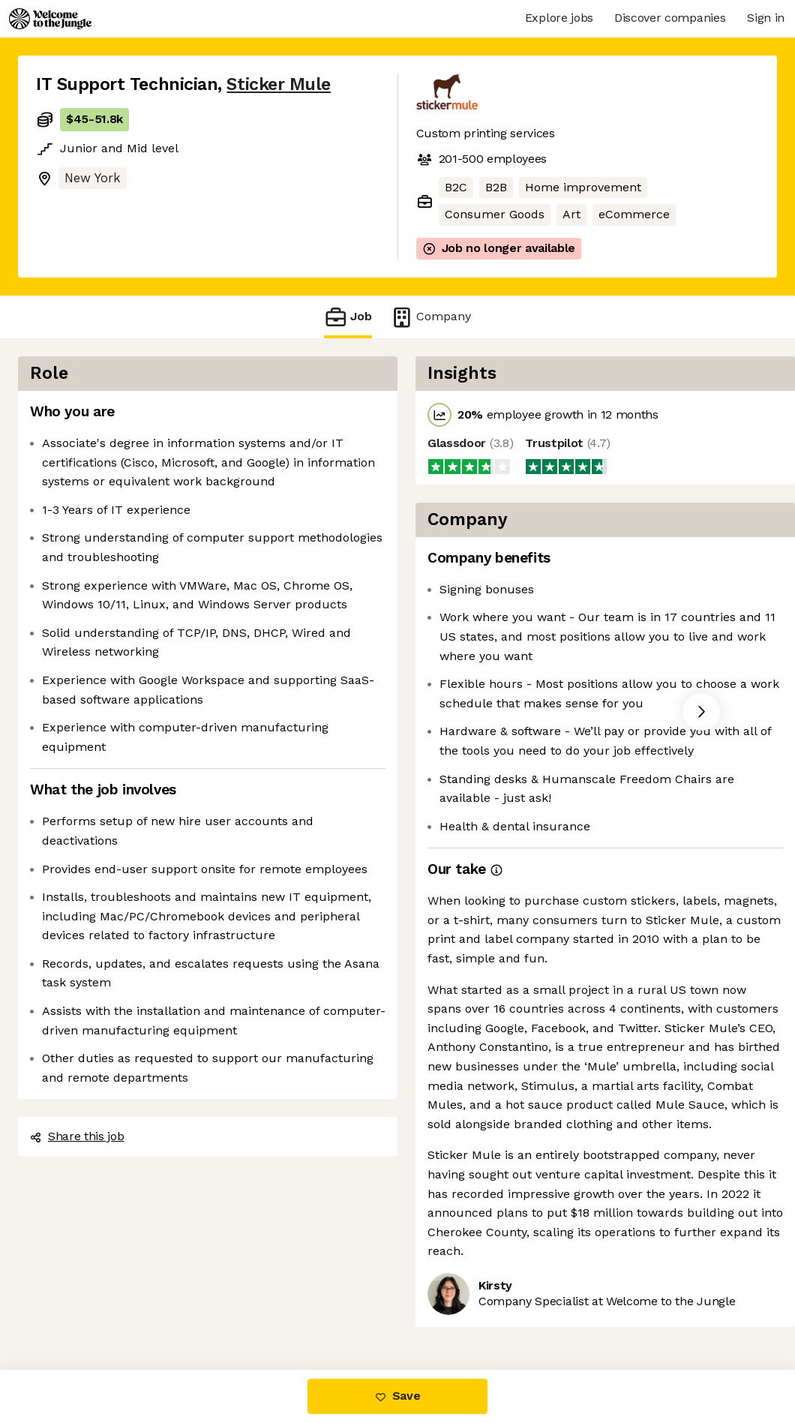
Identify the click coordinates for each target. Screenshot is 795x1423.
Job (348, 317)
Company (430, 317)
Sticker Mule (278, 84)
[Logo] (50, 18)
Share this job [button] (77, 1136)
